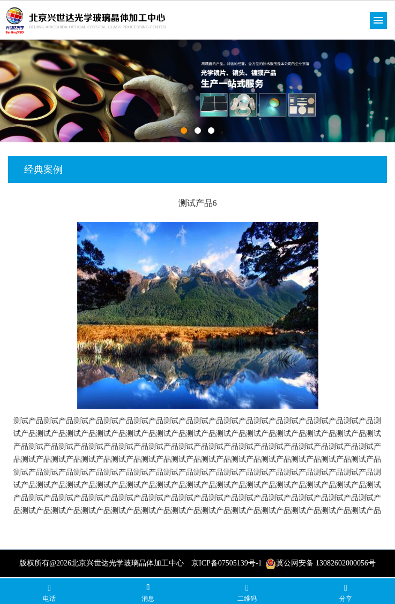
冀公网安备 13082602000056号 (320, 563)
